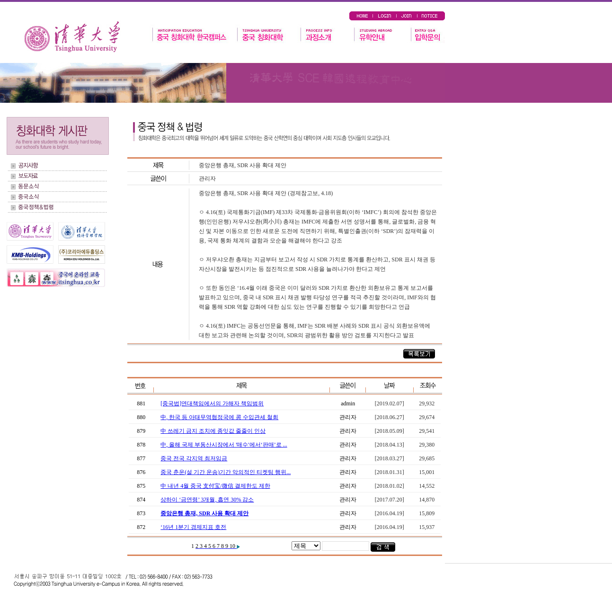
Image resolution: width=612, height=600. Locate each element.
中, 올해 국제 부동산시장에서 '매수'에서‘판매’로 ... (223, 444)
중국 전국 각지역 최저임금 (193, 458)
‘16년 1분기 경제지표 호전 (193, 527)
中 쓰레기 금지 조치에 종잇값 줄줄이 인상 (213, 431)
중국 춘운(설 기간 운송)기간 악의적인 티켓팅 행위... (225, 472)
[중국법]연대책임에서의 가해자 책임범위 (212, 403)
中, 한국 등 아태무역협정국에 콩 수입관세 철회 (219, 417)
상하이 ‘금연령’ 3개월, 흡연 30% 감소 (207, 499)
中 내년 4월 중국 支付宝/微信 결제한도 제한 (215, 486)
